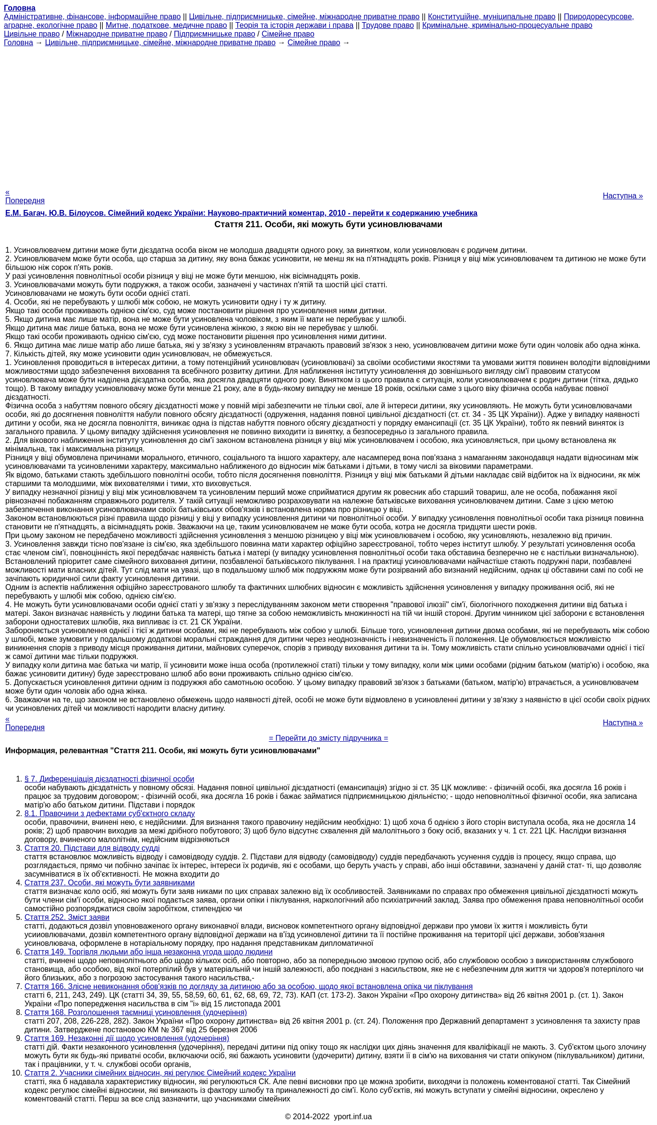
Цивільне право (32, 34)
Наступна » (623, 196)
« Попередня (25, 196)
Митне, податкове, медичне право (166, 25)
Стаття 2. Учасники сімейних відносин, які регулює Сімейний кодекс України (160, 1073)
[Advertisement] (328, 114)
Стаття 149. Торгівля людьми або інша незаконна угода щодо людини (148, 952)
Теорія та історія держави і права (294, 25)
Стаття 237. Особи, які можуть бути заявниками (109, 883)
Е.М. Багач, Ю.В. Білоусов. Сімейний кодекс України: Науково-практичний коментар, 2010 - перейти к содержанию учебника (241, 213)
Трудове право (388, 25)
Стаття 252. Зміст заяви (67, 917)
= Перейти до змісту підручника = (329, 738)
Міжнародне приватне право (117, 34)
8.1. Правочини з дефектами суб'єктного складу (109, 813)
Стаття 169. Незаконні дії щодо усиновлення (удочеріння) (126, 1038)
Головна (18, 42)
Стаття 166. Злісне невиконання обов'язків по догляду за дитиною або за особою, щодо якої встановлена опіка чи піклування (248, 986)
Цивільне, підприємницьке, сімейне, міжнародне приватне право (304, 16)
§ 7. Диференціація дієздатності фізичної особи (109, 779)
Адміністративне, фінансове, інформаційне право (92, 16)
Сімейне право (288, 34)
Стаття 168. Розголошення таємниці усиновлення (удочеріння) (135, 1012)
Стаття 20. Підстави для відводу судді (92, 848)
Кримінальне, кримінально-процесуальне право (507, 25)
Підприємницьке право (215, 34)
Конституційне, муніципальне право (492, 16)
